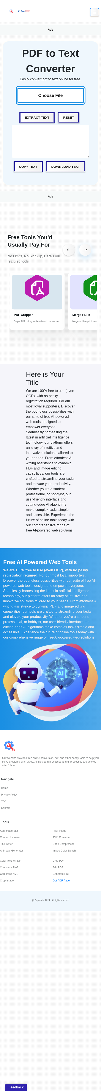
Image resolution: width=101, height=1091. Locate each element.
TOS (3, 801)
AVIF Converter (62, 837)
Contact (5, 808)
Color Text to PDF (10, 860)
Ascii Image (59, 830)
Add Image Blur (9, 830)
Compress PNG (9, 867)
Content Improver (10, 837)
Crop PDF (58, 860)
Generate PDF (61, 873)
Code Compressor (63, 843)
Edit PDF (58, 867)
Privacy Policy (9, 794)
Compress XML (9, 873)
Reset (68, 117)
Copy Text (28, 166)
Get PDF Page (61, 880)
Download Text (65, 166)
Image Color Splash (64, 850)
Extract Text (37, 117)
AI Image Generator (11, 850)
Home (4, 787)
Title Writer (6, 843)
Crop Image (7, 880)
